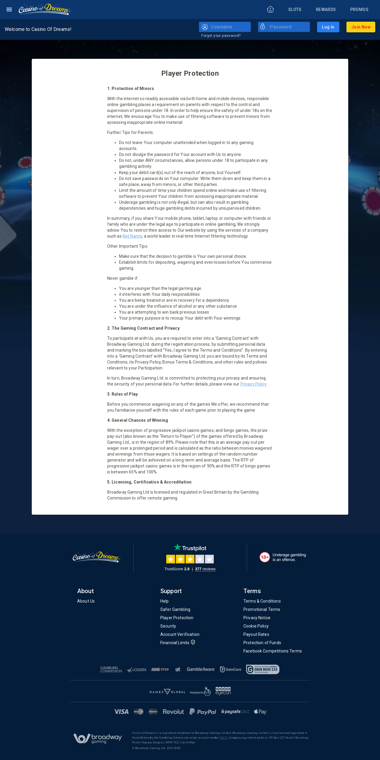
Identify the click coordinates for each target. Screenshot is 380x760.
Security (168, 626)
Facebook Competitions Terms (272, 651)
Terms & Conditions (262, 601)
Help (164, 601)
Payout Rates (256, 634)
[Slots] (295, 9)
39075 (224, 737)
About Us (86, 601)
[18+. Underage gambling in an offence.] (282, 557)
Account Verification (180, 634)
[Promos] (359, 9)
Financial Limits (177, 643)
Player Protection (177, 617)
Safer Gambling (175, 609)
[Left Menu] (9, 10)
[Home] (45, 10)
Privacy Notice (256, 617)
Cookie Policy (256, 626)
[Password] (288, 27)
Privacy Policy (253, 384)
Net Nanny (132, 236)
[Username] (229, 27)
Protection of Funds (262, 642)
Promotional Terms (262, 609)
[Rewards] (326, 9)
